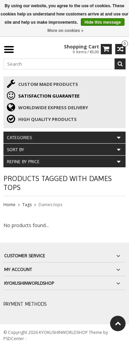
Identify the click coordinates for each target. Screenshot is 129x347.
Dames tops (50, 205)
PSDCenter (14, 339)
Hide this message (103, 22)
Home (9, 205)
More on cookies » (65, 30)
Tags (27, 205)
